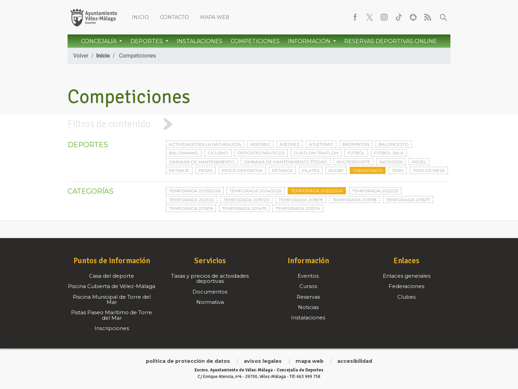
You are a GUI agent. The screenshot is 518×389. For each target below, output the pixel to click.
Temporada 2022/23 (375, 190)
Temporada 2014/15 (244, 208)
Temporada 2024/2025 (255, 190)
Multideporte (353, 161)
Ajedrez (290, 144)
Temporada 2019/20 (246, 199)
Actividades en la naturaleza (205, 144)
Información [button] (310, 41)
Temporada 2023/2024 (317, 190)
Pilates (310, 170)
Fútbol (356, 152)
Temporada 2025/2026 (194, 190)
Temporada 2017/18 (354, 199)
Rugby (336, 170)
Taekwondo (367, 170)
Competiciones (255, 41)
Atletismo (321, 144)
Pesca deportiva (242, 170)
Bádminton (355, 144)
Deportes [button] (147, 41)
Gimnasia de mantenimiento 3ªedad (285, 161)
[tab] (259, 124)
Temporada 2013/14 (298, 208)
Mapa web (214, 17)
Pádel (419, 161)
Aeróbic (260, 144)
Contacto (174, 17)
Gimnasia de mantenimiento (202, 161)
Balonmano (183, 152)
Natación (391, 161)
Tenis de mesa (429, 170)
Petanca (282, 170)
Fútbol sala (389, 152)
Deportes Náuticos (261, 152)
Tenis (398, 170)
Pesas (205, 170)
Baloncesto (394, 144)
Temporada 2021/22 (191, 199)
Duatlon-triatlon (316, 152)
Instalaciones (199, 41)
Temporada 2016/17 (408, 199)
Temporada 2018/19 (301, 199)
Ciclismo (218, 152)
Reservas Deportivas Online (390, 41)
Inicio (140, 17)
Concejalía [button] (99, 41)
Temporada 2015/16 (191, 208)
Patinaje (179, 170)
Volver (80, 55)
